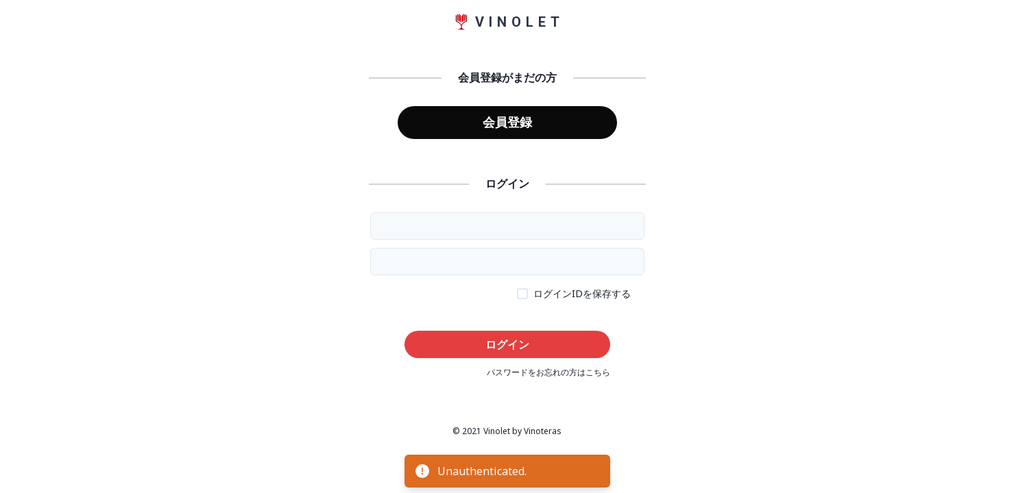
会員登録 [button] (507, 122)
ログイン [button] (507, 344)
